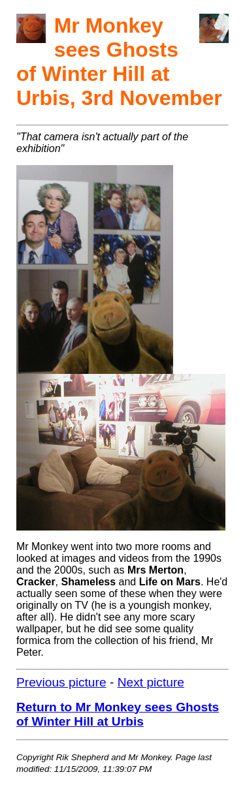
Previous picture (61, 682)
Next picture (151, 682)
